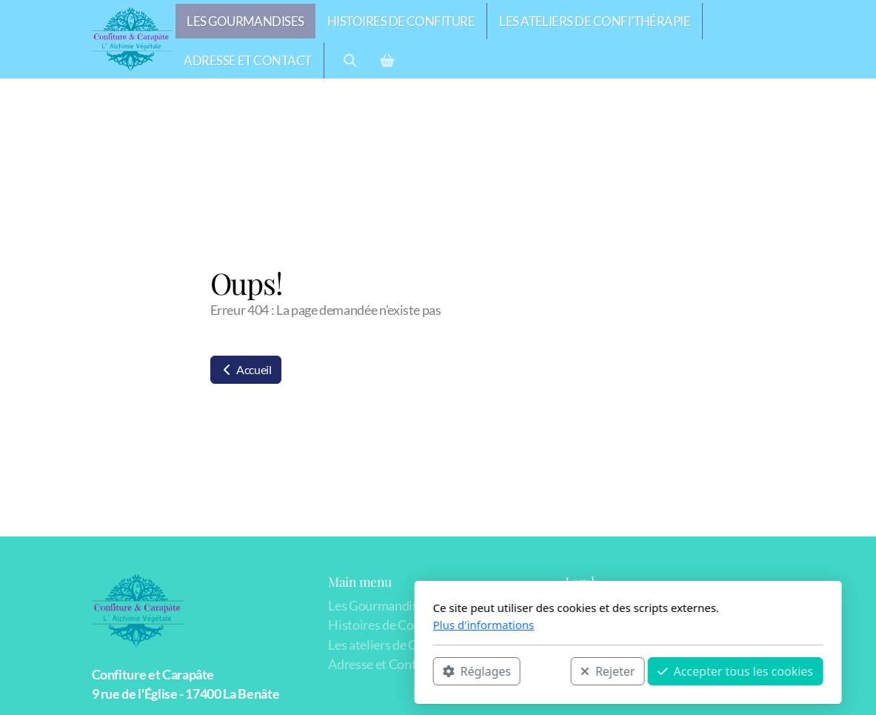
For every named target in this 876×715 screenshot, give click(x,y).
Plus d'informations (293, 624)
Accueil (246, 369)
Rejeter (418, 671)
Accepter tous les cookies (545, 671)
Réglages (287, 671)
